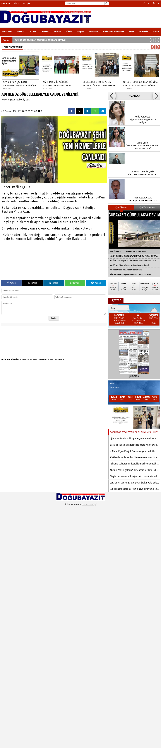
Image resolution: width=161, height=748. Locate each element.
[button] (152, 40)
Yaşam (80, 31)
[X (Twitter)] (148, 3)
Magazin (143, 31)
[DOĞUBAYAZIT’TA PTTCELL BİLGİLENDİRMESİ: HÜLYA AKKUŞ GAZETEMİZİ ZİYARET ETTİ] (134, 417)
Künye (17, 3)
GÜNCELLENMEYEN (36, 359)
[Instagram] (153, 3)
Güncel (21, 31)
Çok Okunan (121, 207)
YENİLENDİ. (58, 359)
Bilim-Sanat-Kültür (113, 31)
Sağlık (57, 31)
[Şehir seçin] (119, 307)
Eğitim (69, 31)
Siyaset (33, 31)
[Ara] (106, 3)
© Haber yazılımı (80, 504)
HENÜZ (23, 359)
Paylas (11, 282)
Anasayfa (6, 3)
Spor (131, 31)
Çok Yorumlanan (147, 207)
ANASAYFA (7, 31)
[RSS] (158, 3)
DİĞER (156, 31)
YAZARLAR (134, 95)
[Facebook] (144, 3)
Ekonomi (93, 31)
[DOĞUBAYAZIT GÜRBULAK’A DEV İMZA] (134, 229)
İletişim (26, 3)
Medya (45, 31)
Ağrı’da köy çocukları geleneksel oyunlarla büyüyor (40, 40)
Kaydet (54, 318)
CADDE (49, 359)
